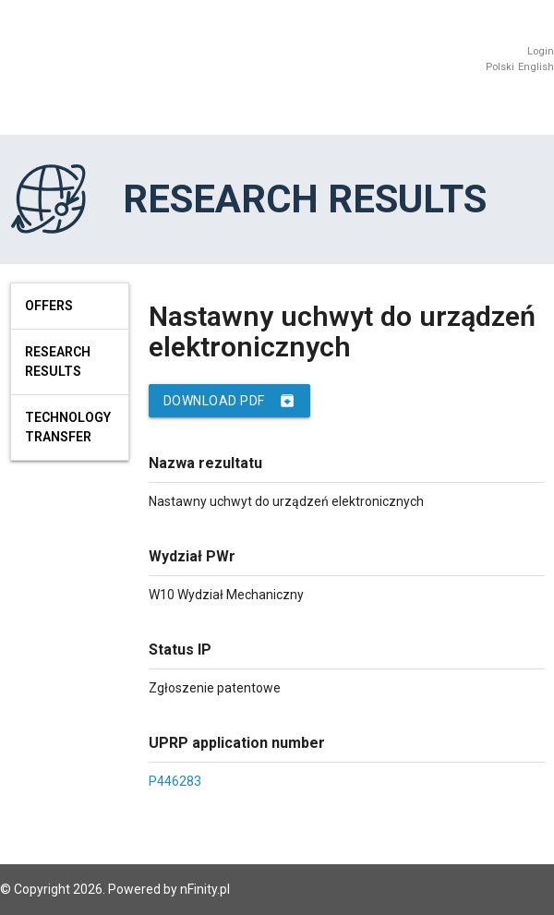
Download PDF (229, 400)
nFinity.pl (205, 889)
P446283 (175, 781)
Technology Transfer (68, 427)
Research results (57, 361)
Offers (49, 305)
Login (540, 51)
